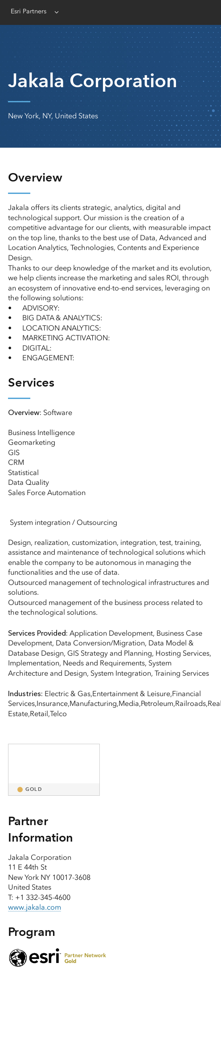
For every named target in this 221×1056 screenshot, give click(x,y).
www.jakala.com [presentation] (34, 907)
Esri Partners (28, 11)
